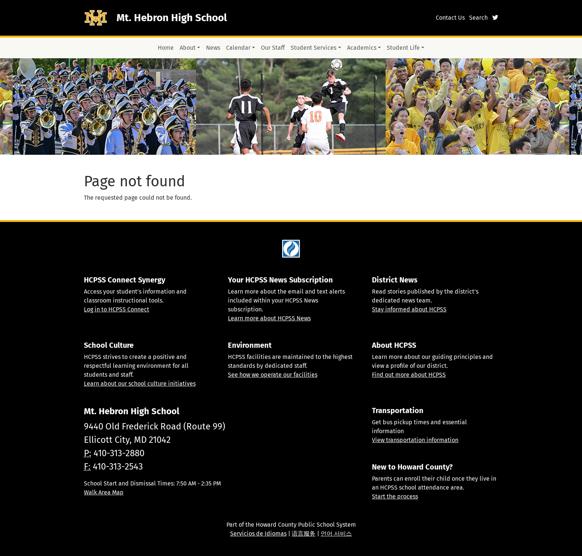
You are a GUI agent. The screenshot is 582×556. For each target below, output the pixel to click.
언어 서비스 (336, 533)
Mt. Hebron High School (172, 18)
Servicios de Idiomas (258, 533)
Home (166, 47)
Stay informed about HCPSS (409, 309)
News (213, 47)
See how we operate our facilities (272, 374)
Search (478, 17)
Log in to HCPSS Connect (116, 309)
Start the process (395, 496)
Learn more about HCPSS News (269, 318)
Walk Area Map (104, 492)
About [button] (188, 47)
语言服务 (303, 533)
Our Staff (273, 47)
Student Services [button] (313, 47)
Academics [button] (361, 47)
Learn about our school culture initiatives (140, 383)
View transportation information (415, 440)
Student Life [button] (403, 47)
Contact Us (450, 17)
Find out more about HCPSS (409, 374)
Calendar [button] (238, 47)
